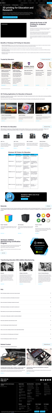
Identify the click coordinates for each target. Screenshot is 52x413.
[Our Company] (47, 395)
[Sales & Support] (39, 395)
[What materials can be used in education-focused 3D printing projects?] (26, 312)
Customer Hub (37, 401)
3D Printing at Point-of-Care (22, 400)
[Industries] (47, 385)
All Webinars (20, 402)
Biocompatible (29, 399)
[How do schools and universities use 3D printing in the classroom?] (26, 299)
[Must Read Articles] (31, 385)
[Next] (47, 89)
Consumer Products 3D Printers (47, 391)
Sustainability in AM (21, 399)
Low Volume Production (30, 387)
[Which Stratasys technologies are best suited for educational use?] (26, 308)
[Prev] (43, 89)
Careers (45, 400)
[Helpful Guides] (22, 385)
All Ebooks (20, 392)
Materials (37, 3)
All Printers (36, 392)
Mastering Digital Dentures (22, 401)
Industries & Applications (24, 3)
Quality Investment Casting (22, 386)
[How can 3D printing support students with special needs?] (26, 326)
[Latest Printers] (39, 385)
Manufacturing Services (42, 3)
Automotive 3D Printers (47, 388)
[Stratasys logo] (3, 3)
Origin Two (36, 387)
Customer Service (37, 402)
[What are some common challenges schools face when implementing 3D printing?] (26, 331)
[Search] (50, 1)
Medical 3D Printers (46, 387)
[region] (26, 411)
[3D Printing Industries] (19, 5)
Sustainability (45, 402)
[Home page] (2, 5)
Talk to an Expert (37, 400)
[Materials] (31, 395)
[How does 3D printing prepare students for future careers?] (26, 340)
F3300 (36, 386)
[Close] (51, 411)
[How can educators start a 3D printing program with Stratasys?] (26, 335)
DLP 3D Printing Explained (30, 393)
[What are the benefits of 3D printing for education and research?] (26, 303)
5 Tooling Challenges (29, 386)
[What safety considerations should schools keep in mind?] (26, 322)
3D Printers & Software (31, 3)
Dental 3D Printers (46, 386)
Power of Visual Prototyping (22, 387)
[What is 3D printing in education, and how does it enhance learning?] (26, 294)
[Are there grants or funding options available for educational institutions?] (26, 317)
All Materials (28, 400)
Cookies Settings (37, 411)
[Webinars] (22, 395)
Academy (45, 401)
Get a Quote (36, 399)
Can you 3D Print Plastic (30, 392)
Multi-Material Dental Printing (22, 388)
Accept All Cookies (42, 411)
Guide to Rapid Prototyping (30, 388)
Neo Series (36, 388)
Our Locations (45, 399)
